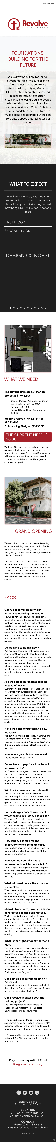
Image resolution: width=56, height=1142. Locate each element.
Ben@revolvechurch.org (27, 1064)
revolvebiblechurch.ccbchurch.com (21, 985)
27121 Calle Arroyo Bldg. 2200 (28, 1113)
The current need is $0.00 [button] (27, 437)
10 (42, 308)
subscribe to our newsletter (24, 1011)
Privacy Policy (28, 1133)
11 (45, 308)
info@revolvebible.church (32, 1127)
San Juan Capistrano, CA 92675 (28, 1116)
